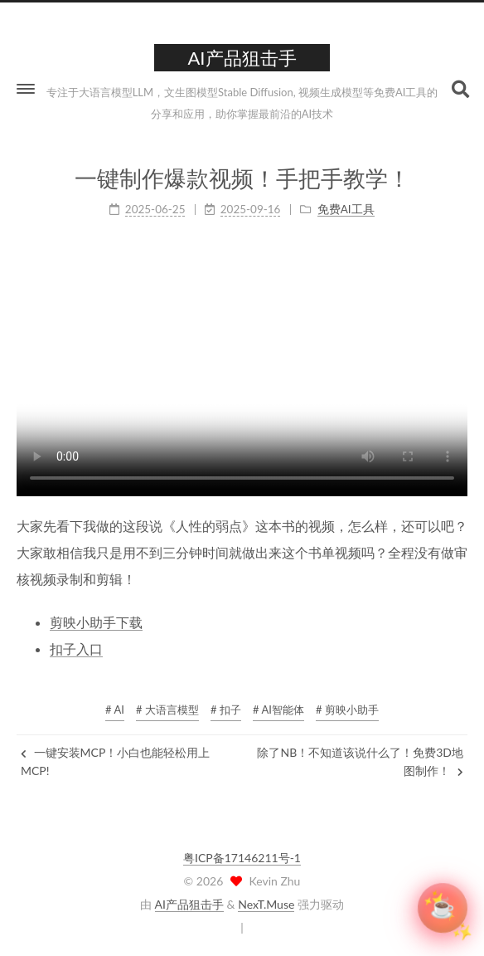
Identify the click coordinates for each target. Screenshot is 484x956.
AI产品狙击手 (189, 904)
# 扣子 (226, 709)
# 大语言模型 (167, 709)
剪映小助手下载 (96, 622)
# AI (114, 709)
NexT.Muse (266, 904)
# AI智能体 (278, 709)
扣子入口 (76, 648)
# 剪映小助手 (347, 709)
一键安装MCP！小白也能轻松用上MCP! (115, 761)
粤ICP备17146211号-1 (242, 858)
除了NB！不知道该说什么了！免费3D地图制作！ (360, 761)
